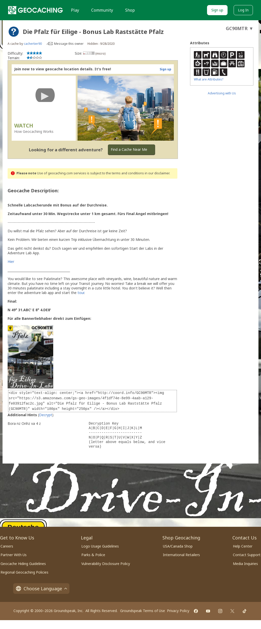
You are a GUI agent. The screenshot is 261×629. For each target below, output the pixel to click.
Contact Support (246, 554)
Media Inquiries (245, 563)
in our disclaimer (157, 173)
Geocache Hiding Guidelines (23, 563)
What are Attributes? (208, 79)
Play (75, 10)
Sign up (217, 10)
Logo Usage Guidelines (100, 546)
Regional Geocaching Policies (24, 572)
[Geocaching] (35, 10)
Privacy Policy (178, 610)
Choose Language (41, 588)
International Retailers (181, 554)
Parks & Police (93, 554)
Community (102, 10)
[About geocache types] (14, 32)
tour (81, 292)
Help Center (242, 546)
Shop (130, 10)
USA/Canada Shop (178, 546)
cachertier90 (33, 43)
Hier (11, 261)
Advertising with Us (222, 93)
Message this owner (69, 43)
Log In (243, 10)
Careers (7, 546)
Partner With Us (14, 554)
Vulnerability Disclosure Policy (105, 563)
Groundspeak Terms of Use (142, 610)
